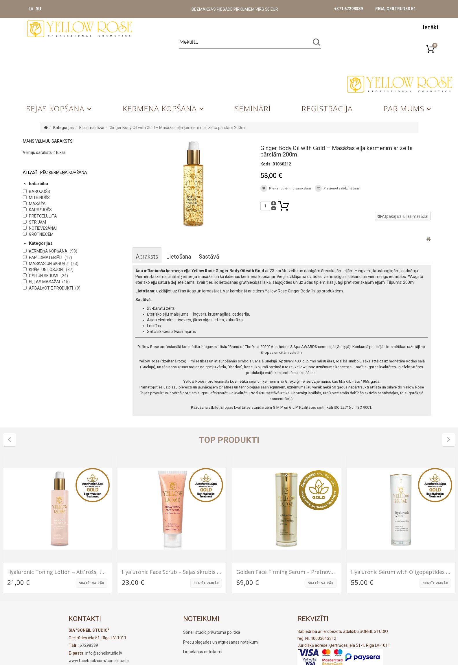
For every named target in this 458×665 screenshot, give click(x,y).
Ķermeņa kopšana (160, 108)
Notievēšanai (43, 228)
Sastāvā (209, 256)
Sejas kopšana (55, 108)
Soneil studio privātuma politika (211, 632)
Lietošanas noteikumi (202, 651)
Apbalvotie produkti (51, 288)
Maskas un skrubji (49, 263)
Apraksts (147, 256)
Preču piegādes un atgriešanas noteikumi (221, 642)
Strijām (37, 222)
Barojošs (39, 191)
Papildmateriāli (46, 257)
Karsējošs (40, 209)
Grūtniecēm (41, 234)
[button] (430, 27)
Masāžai (38, 203)
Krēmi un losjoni (47, 269)
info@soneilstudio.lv (103, 653)
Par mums (403, 108)
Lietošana (178, 256)
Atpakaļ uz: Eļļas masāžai (403, 216)
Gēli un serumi (44, 275)
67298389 (89, 645)
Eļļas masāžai (91, 127)
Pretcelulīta (43, 216)
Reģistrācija (327, 108)
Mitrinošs (39, 197)
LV (31, 9)
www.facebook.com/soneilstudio (99, 660)
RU (38, 9)
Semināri (253, 108)
